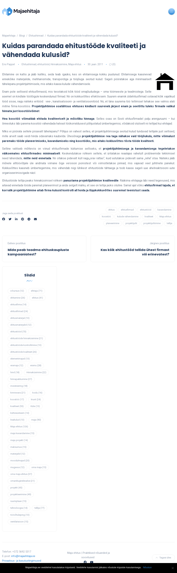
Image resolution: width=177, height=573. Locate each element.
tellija (169, 223)
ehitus (111, 209)
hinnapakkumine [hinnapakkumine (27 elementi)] (21, 379)
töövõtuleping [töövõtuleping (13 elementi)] (20, 515)
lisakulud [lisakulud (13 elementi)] (17, 419)
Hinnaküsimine (59, 64)
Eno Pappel (8, 64)
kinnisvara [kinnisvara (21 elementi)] (17, 392)
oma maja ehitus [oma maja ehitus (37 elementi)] (21, 474)
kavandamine (164, 209)
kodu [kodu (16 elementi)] (37, 392)
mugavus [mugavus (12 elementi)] (17, 467)
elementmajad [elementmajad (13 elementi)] (20, 358)
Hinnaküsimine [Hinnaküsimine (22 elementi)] (36, 372)
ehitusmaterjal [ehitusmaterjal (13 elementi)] (20, 318)
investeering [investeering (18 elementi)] (19, 386)
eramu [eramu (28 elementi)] (35, 365)
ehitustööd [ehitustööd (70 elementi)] (18, 331)
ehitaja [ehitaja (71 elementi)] (36, 290)
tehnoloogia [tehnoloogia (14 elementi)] (19, 508)
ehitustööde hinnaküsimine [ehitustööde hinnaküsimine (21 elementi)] (26, 338)
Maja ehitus (74, 64)
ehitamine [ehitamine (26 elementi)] (17, 297)
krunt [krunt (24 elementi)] (36, 399)
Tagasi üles (163, 557)
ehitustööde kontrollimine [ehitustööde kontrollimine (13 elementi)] (25, 345)
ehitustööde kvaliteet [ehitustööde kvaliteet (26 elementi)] (23, 352)
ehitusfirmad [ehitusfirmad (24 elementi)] (19, 311)
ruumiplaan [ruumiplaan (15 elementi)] (18, 501)
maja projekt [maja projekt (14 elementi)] (19, 440)
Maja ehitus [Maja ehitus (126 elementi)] (19, 426)
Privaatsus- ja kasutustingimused (21, 560)
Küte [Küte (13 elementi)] (35, 406)
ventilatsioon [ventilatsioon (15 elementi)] (19, 521)
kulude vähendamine (127, 216)
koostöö (106, 216)
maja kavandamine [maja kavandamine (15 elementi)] (22, 433)
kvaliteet (149, 216)
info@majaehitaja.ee (23, 556)
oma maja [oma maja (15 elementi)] (38, 467)
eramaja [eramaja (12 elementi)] (16, 365)
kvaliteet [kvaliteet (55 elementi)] (17, 406)
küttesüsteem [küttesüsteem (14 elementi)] (19, 413)
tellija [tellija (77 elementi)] (40, 508)
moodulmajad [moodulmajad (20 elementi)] (20, 460)
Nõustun (147, 567)
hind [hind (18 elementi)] (14, 372)
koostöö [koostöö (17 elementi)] (17, 399)
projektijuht (131, 223)
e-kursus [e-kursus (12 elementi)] (17, 290)
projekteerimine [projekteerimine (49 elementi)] (20, 494)
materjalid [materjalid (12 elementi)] (17, 453)
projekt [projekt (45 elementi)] (16, 487)
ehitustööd (43, 64)
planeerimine (112, 223)
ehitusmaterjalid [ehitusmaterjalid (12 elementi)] (20, 324)
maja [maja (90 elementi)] (36, 419)
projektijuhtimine (152, 223)
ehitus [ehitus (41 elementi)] (37, 297)
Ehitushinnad (29, 64)
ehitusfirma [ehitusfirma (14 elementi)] (18, 304)
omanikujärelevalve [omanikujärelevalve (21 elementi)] (22, 480)
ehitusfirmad (127, 209)
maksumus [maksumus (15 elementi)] (18, 447)
